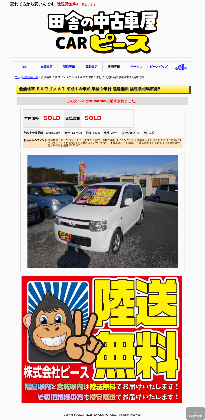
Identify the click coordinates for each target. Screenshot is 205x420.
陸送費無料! (67, 4)
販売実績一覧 (30, 77)
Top (17, 77)
